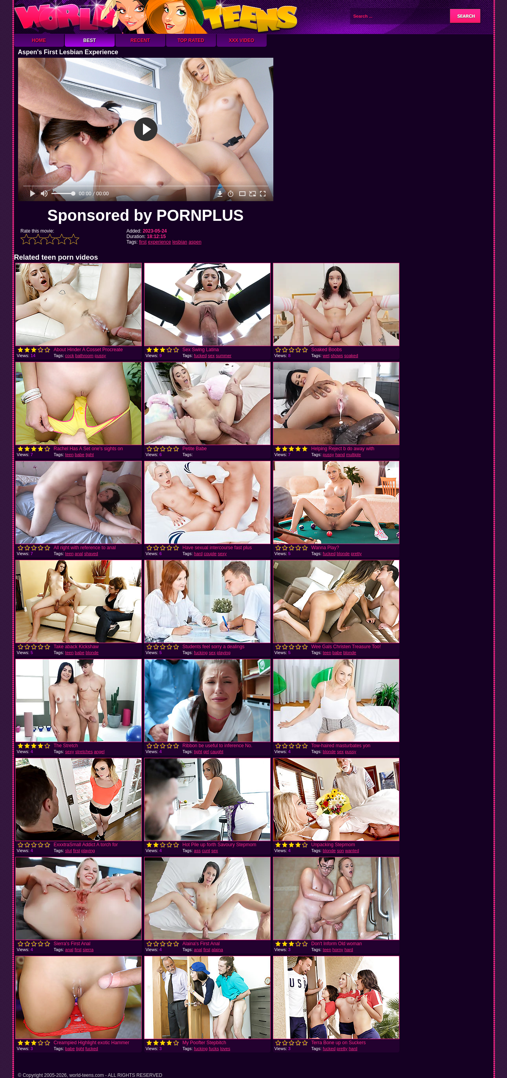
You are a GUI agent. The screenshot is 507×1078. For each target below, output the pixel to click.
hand (340, 454)
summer (224, 355)
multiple (353, 454)
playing (224, 652)
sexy (222, 553)
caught (216, 751)
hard (198, 553)
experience (159, 242)
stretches (84, 751)
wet (326, 355)
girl (206, 751)
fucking (201, 652)
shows (337, 355)
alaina (217, 949)
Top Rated (191, 40)
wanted (352, 850)
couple (210, 553)
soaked (351, 355)
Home (39, 40)
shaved (91, 553)
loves (225, 1048)
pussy (100, 355)
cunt (206, 850)
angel (99, 751)
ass (197, 850)
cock (69, 355)
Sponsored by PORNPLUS (145, 215)
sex (211, 355)
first (142, 242)
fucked (200, 355)
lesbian (179, 242)
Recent (140, 40)
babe (79, 454)
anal (79, 553)
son (340, 850)
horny (337, 949)
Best (89, 40)
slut (68, 850)
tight (90, 454)
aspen (195, 242)
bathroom (84, 355)
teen (69, 454)
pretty (356, 553)
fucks (214, 1048)
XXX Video (241, 40)
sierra (88, 949)
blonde (343, 553)
